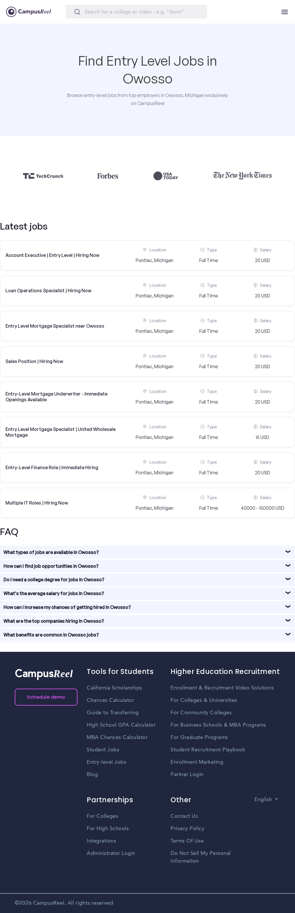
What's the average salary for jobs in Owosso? (53, 593)
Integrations (101, 841)
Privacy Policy (187, 828)
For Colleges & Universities (204, 700)
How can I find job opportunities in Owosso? (51, 566)
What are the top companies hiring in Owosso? (53, 621)
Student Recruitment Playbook (208, 749)
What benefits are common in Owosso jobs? (51, 635)
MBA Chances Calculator (117, 737)
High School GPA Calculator (121, 725)
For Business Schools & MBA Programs (218, 725)
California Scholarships (114, 688)
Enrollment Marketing (197, 762)
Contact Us (184, 816)
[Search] (136, 12)
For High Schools (108, 828)
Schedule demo (46, 697)
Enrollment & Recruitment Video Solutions (222, 688)
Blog (92, 774)
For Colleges (102, 816)
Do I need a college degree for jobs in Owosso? (53, 579)
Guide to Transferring (113, 712)
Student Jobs (103, 749)
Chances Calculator (110, 700)
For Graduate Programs (199, 737)
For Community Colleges (201, 712)
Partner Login (187, 774)
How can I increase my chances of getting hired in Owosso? (67, 607)
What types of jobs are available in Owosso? (51, 552)
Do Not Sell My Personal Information (201, 857)
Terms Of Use (187, 841)
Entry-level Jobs (106, 762)
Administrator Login (111, 853)
